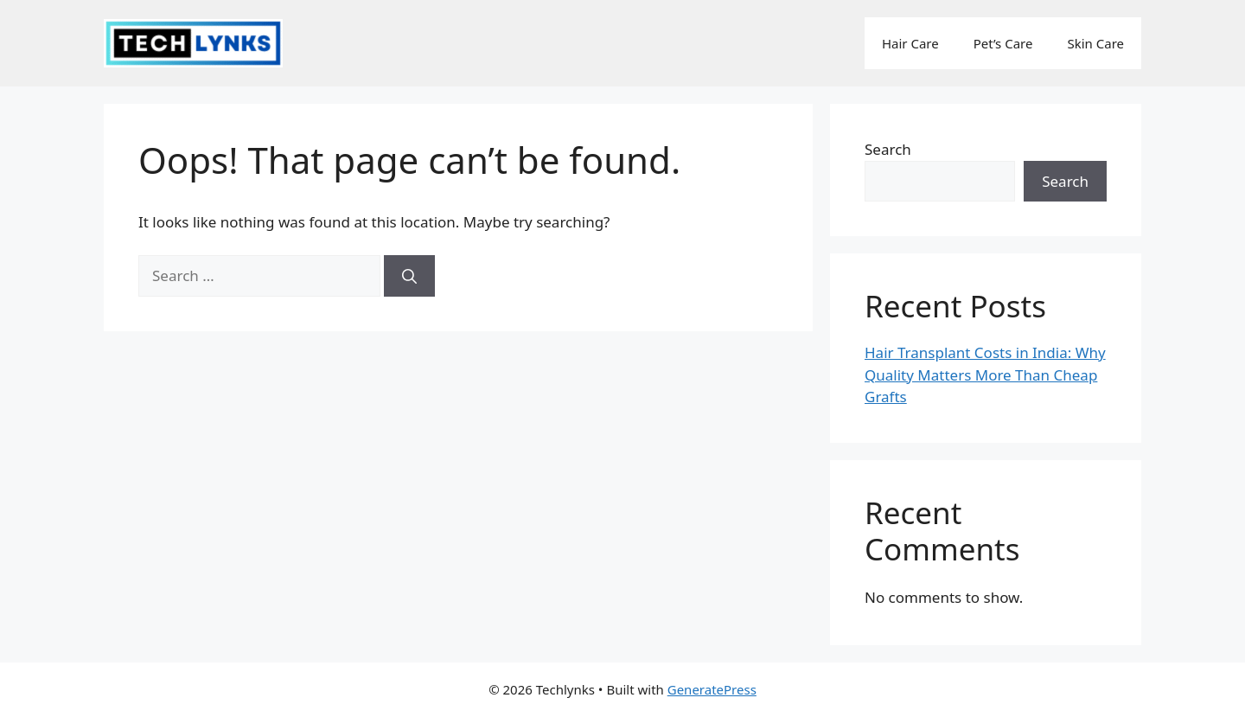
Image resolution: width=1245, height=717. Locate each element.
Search (888, 149)
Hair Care (910, 43)
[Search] (409, 276)
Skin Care (1095, 43)
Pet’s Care (1003, 43)
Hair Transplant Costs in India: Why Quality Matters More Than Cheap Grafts (985, 374)
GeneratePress (712, 689)
